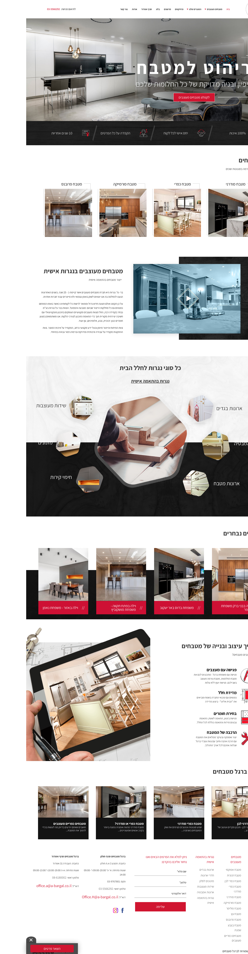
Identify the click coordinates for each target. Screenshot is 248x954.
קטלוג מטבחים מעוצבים (234, 878)
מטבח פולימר (207, 908)
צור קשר (98, 9)
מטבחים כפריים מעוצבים (206, 938)
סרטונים (141, 9)
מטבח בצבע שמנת (208, 927)
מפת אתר (236, 925)
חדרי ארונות (181, 875)
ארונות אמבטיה (179, 892)
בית (201, 9)
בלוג (132, 9)
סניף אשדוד (120, 9)
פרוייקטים (153, 9)
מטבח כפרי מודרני (209, 889)
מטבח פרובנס (207, 919)
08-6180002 (33, 877)
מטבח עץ (210, 914)
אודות (108, 9)
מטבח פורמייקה (206, 903)
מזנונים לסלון (180, 881)
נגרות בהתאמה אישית (124, 381)
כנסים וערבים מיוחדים (235, 905)
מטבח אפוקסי (207, 870)
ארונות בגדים (180, 870)
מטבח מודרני (207, 897)
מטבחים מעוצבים (188, 9)
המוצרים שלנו (169, 9)
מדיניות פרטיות (233, 931)
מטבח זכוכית (208, 875)
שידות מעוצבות (179, 886)
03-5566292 (27, 9)
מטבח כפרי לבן (206, 881)
